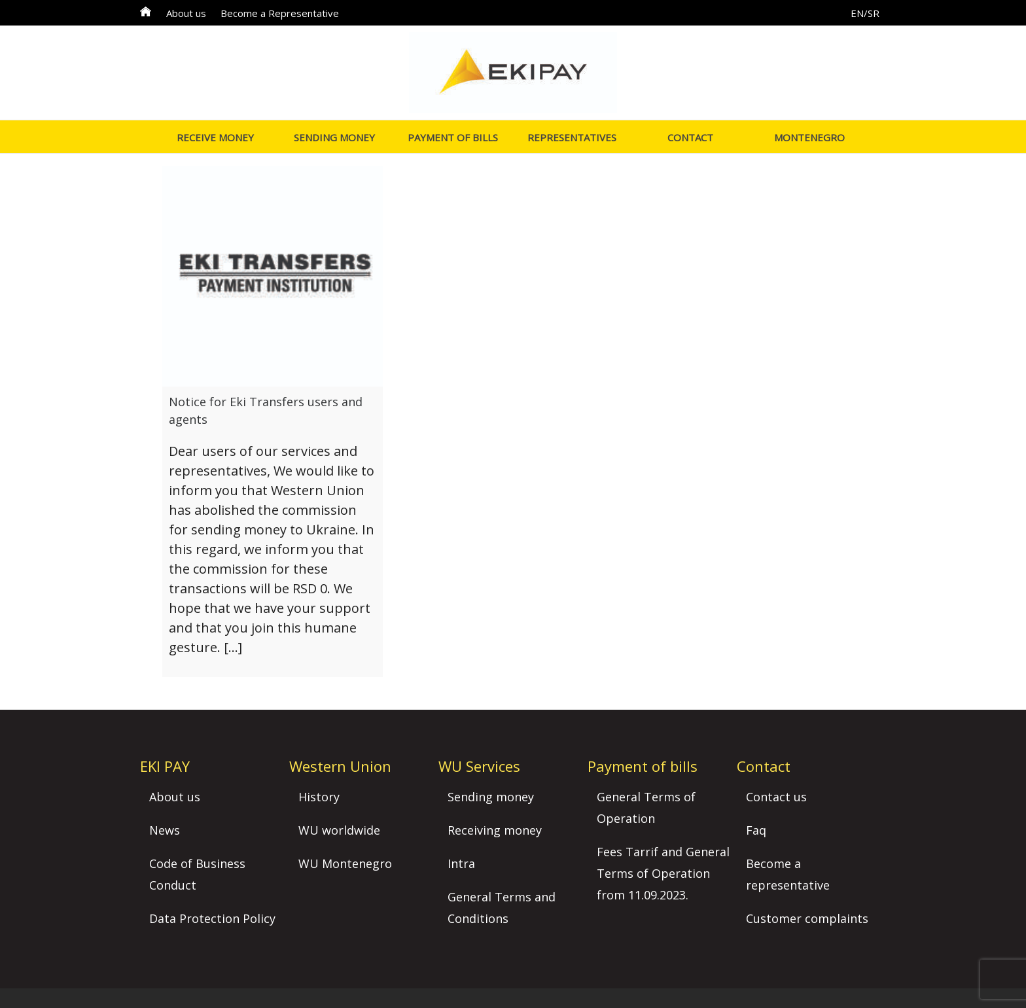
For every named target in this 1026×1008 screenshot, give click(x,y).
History (319, 797)
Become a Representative (280, 13)
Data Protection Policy (212, 918)
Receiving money (495, 830)
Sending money (491, 797)
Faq (756, 830)
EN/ (859, 13)
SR (873, 13)
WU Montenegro (345, 863)
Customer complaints (807, 918)
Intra (461, 863)
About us (186, 13)
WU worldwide (339, 830)
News (164, 830)
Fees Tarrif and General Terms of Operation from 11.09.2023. (663, 873)
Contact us (776, 797)
